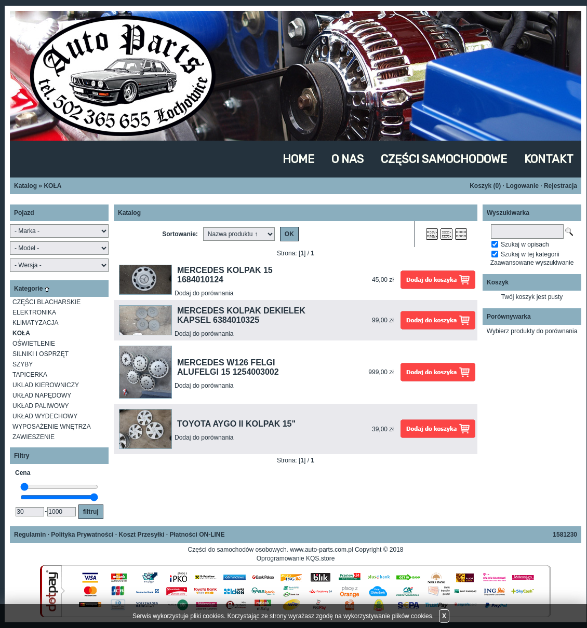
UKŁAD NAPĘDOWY (41, 395)
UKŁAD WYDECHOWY (44, 416)
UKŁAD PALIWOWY (40, 405)
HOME (298, 159)
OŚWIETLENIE (33, 343)
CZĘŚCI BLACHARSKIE (46, 302)
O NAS (347, 159)
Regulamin (30, 534)
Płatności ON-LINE (196, 534)
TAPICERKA (29, 374)
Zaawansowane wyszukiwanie (532, 262)
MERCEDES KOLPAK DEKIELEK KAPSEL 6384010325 (241, 315)
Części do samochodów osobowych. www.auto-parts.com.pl (271, 549)
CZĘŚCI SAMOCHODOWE (444, 159)
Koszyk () (485, 185)
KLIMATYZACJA (35, 322)
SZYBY (22, 364)
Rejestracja (560, 185)
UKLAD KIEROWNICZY (45, 385)
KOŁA (52, 185)
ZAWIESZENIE (33, 437)
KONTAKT (548, 159)
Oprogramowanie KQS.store (296, 558)
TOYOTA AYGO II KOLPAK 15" (236, 423)
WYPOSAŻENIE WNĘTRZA (51, 426)
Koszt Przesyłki (141, 534)
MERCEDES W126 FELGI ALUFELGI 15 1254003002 (228, 367)
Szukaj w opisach (525, 244)
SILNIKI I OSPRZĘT (40, 354)
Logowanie (522, 185)
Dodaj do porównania (204, 293)
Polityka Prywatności (82, 534)
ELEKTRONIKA (34, 312)
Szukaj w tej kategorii (530, 254)
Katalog (25, 185)
